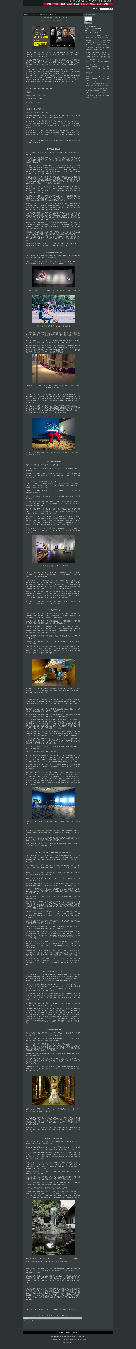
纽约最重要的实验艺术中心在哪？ (94, 49)
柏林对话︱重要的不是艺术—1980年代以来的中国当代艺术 (99, 28)
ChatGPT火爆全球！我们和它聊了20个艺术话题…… (99, 47)
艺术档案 (26, 14)
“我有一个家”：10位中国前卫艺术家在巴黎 (95, 32)
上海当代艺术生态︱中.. (47, 1315)
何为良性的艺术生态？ (90, 26)
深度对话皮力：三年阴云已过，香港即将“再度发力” (99, 40)
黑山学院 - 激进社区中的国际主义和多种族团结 (97, 69)
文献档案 (69, 4)
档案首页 (49, 4)
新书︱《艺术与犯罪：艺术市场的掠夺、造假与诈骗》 (98, 30)
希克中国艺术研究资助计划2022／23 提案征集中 (98, 42)
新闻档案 (56, 4)
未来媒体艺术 (84, 4)
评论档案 (99, 4)
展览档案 (63, 4)
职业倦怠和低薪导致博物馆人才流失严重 (96, 52)
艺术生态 (106, 4)
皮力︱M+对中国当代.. (63, 1315)
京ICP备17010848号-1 (68, 1342)
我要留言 (33, 1321)
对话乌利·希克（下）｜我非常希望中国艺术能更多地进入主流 (101, 54)
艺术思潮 (76, 4)
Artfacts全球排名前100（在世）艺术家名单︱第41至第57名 (100, 35)
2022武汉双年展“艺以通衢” (92, 59)
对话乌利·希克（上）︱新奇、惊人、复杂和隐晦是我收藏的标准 (102, 57)
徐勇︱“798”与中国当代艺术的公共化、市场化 (97, 66)
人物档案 (92, 4)
